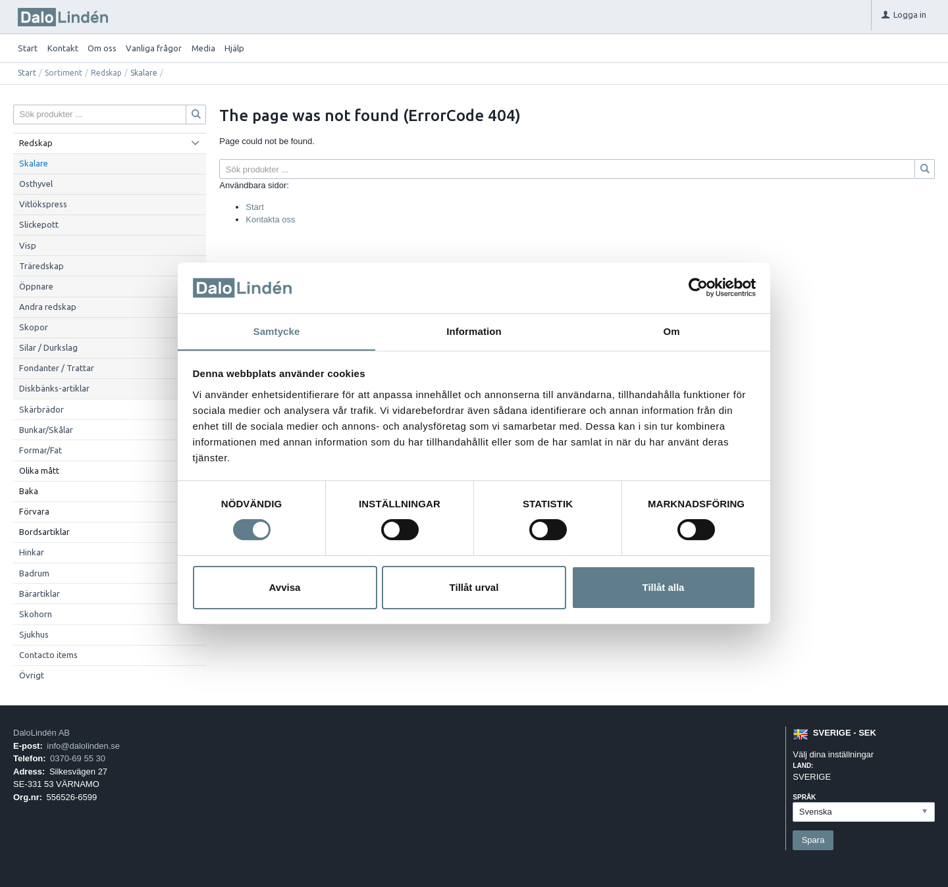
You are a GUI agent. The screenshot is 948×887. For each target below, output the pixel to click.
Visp (27, 245)
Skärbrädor (41, 409)
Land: (803, 765)
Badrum (34, 573)
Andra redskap (47, 306)
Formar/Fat (40, 450)
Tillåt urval (474, 587)
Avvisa (285, 587)
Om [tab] (671, 330)
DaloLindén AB (41, 733)
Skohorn (35, 614)
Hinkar (31, 552)
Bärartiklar (39, 593)
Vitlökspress (43, 204)
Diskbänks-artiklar (54, 388)
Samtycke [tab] (276, 330)
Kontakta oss (270, 219)
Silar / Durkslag (48, 347)
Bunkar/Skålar (46, 429)
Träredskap (41, 265)
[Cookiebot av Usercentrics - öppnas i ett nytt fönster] (698, 287)
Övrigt (31, 675)
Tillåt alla (664, 587)
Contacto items (48, 654)
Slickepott (39, 224)
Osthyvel (36, 183)
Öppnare (36, 286)
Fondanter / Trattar (56, 367)
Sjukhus (34, 634)
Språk (804, 797)
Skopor (33, 327)
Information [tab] (474, 330)
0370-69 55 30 (77, 758)
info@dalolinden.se (83, 746)
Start (28, 48)
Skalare (143, 72)
